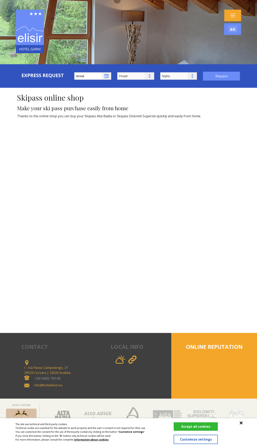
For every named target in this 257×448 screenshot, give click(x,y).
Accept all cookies (194, 422)
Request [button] (221, 76)
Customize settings (194, 437)
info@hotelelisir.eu (48, 385)
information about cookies (91, 435)
